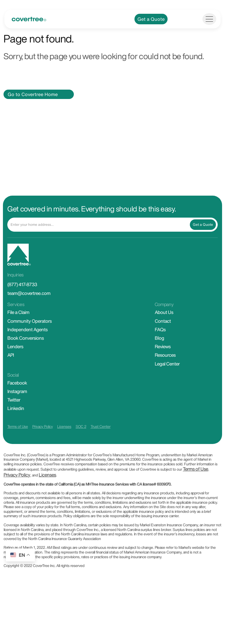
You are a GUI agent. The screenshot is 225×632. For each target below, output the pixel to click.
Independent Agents (27, 342)
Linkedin (15, 421)
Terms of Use (17, 439)
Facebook (17, 395)
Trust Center (100, 439)
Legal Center (167, 376)
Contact (163, 333)
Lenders (15, 359)
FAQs (160, 342)
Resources (165, 367)
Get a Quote (151, 31)
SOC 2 (81, 439)
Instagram (17, 404)
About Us (164, 325)
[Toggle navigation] (209, 32)
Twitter (13, 412)
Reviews (163, 359)
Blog (159, 350)
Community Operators (29, 333)
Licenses (64, 439)
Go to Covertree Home (33, 107)
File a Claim (18, 325)
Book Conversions (25, 350)
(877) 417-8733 (22, 297)
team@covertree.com (28, 306)
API (10, 367)
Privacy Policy (42, 439)
